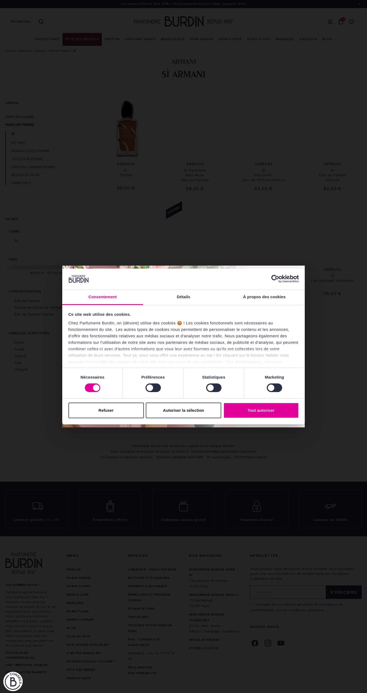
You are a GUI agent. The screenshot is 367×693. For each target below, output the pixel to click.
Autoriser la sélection (183, 410)
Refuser (106, 410)
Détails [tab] (183, 296)
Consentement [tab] (102, 296)
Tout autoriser (261, 410)
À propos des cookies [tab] (264, 296)
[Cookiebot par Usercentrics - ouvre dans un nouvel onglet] (275, 279)
